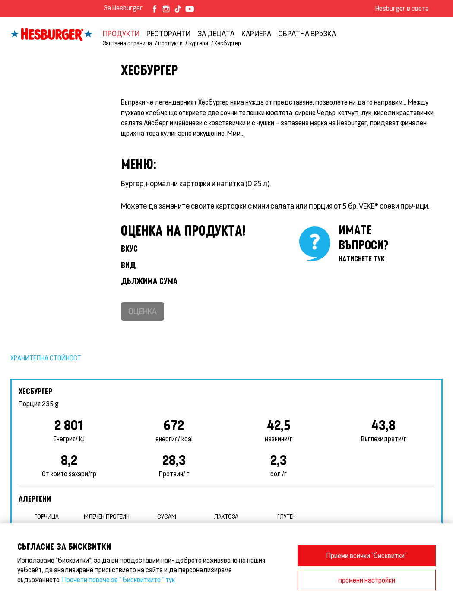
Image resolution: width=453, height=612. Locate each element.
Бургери (198, 43)
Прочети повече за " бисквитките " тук (118, 579)
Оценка (142, 311)
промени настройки (366, 580)
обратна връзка (307, 33)
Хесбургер (227, 43)
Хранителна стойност (45, 358)
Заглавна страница (127, 43)
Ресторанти (168, 33)
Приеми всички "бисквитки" (366, 555)
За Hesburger (123, 7)
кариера (256, 33)
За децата (215, 33)
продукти (121, 33)
